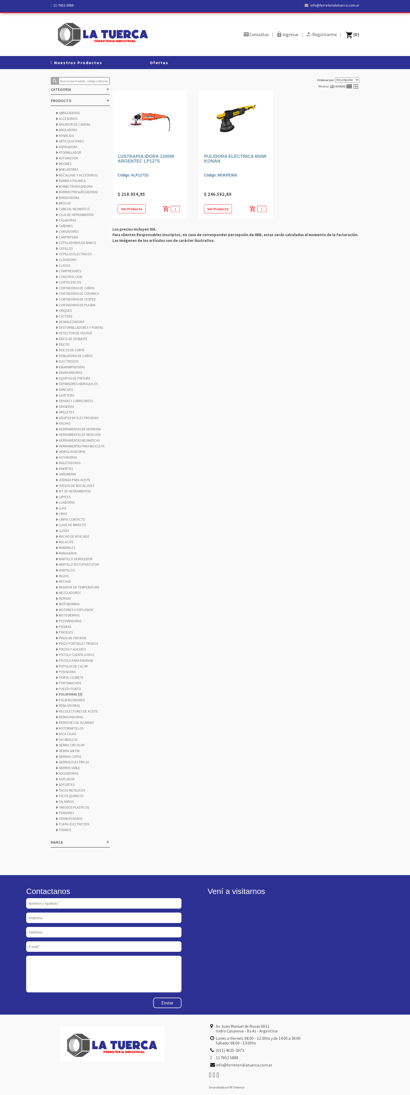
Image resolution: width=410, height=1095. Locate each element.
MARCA (80, 842)
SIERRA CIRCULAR (70, 745)
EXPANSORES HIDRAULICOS (77, 384)
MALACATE (65, 542)
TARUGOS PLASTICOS (72, 807)
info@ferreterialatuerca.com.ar (332, 5)
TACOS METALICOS (70, 790)
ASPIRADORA (66, 147)
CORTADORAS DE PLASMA (75, 305)
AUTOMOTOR (67, 158)
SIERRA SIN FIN (67, 751)
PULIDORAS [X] (69, 694)
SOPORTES (65, 784)
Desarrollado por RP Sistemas (226, 1087)
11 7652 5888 (227, 1057)
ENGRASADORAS (69, 372)
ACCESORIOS (66, 118)
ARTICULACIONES (70, 141)
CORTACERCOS (68, 282)
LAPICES (63, 497)
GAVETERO (65, 395)
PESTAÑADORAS (69, 621)
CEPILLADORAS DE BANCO (76, 243)
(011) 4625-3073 (230, 1050)
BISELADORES (67, 169)
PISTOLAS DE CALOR (72, 666)
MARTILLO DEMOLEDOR (74, 559)
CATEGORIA (80, 89)
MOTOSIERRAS (67, 615)
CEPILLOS (64, 248)
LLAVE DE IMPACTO (71, 525)
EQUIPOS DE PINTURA (73, 378)
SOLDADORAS (67, 773)
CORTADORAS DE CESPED (76, 299)
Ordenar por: (338, 79)
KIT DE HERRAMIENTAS (73, 491)
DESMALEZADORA (70, 322)
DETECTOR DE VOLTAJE (74, 333)
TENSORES (65, 813)
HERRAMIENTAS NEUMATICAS (78, 440)
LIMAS (61, 514)
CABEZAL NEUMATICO (73, 209)
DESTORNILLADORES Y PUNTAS (79, 327)
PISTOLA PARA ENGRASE (74, 660)
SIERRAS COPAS (68, 756)
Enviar (167, 1003)
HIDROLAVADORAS (70, 451)
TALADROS (65, 801)
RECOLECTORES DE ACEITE (77, 711)
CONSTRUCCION (69, 277)
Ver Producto (131, 209)
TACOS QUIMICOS (69, 796)
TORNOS (63, 830)
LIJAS (61, 508)
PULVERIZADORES (70, 700)
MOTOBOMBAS (67, 604)
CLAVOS (63, 265)
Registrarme (324, 34)
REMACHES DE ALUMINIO (75, 722)
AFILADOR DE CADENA (73, 124)
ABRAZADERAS (68, 113)
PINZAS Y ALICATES (71, 649)
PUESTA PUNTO (68, 689)
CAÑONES (64, 226)
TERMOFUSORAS (69, 818)
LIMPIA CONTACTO (70, 519)
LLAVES (62, 531)
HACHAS (63, 423)
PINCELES (64, 632)
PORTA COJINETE (70, 677)
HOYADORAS (66, 457)
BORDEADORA (67, 198)
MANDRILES (65, 548)
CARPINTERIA (67, 237)
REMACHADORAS (69, 717)
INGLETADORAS (68, 463)
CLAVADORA (66, 260)
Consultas (259, 34)
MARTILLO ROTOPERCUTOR (77, 564)
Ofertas (159, 62)
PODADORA (66, 672)
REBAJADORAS (68, 705)
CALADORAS (66, 220)
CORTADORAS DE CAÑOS (75, 288)
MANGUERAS (66, 553)
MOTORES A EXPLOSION (74, 610)
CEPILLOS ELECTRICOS (74, 254)
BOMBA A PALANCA (71, 181)
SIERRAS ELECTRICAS (72, 762)
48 (339, 86)
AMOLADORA (66, 130)
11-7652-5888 (63, 5)
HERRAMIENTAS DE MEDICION (78, 434)
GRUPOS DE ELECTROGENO (77, 418)
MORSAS (63, 598)
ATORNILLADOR (68, 152)
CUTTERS (64, 316)
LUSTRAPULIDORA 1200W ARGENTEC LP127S (146, 159)
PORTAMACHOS (68, 683)
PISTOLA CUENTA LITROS (75, 655)
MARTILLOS (65, 570)
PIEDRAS (63, 627)
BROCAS (63, 203)
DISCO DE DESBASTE (72, 339)
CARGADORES (67, 231)
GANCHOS (64, 389)
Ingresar (290, 34)
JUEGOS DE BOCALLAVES (75, 485)
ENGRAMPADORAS (70, 367)
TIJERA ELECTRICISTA (72, 824)
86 (343, 86)
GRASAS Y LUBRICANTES (74, 401)
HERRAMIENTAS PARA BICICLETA (80, 446)
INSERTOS (64, 468)
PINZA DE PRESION (71, 638)
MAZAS (62, 576)
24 (335, 86)
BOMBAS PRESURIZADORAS (77, 192)
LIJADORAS (65, 502)
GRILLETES (65, 412)
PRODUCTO (80, 100)
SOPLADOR (65, 779)
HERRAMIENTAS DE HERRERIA (78, 429)
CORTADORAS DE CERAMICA (77, 293)
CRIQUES (64, 310)
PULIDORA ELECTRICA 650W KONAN (235, 159)
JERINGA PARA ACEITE (73, 480)
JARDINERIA (66, 474)
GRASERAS (65, 406)
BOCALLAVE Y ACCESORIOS (77, 175)
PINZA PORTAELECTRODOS (77, 643)
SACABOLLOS (66, 739)
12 (331, 86)
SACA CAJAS (66, 734)
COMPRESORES (68, 271)
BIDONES (63, 164)
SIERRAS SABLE (68, 768)
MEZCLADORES (68, 593)
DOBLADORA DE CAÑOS (74, 356)
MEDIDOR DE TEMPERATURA (77, 587)
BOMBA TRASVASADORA (74, 186)
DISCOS (62, 344)
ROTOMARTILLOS (69, 728)
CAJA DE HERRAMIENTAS (75, 215)
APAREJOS (65, 136)
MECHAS (63, 581)
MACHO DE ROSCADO (72, 536)
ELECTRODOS (67, 361)
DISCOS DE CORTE (70, 350)
